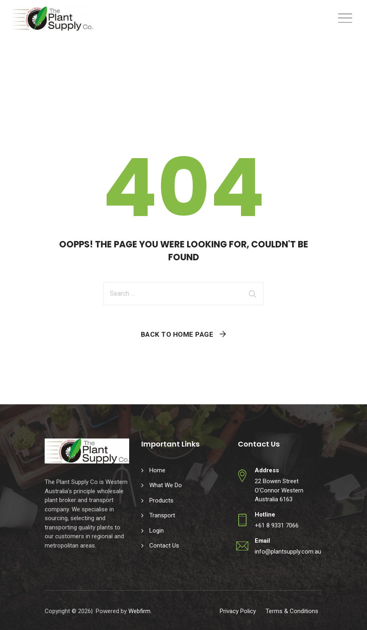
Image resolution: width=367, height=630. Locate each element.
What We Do (165, 485)
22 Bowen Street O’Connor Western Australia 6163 (279, 490)
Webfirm (139, 611)
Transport (162, 515)
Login (156, 530)
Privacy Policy (238, 611)
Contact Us (164, 545)
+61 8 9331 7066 (277, 525)
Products (161, 500)
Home (157, 470)
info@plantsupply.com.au (288, 551)
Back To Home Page (177, 334)
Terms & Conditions (292, 611)
